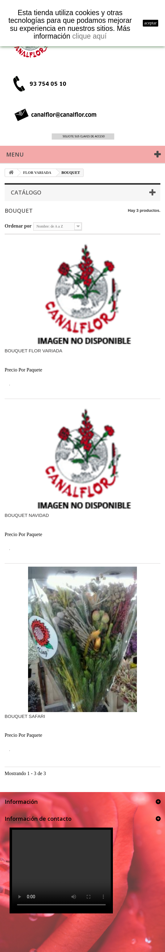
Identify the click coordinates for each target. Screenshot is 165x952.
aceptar (150, 23)
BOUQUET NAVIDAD (27, 515)
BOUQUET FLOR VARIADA (33, 350)
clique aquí (89, 36)
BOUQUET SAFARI (25, 716)
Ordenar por (18, 226)
